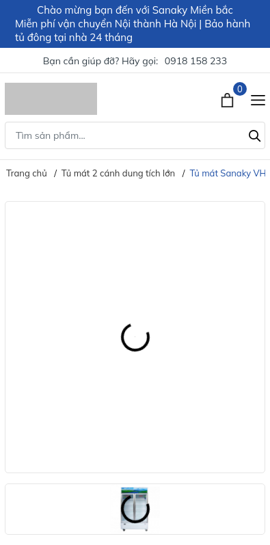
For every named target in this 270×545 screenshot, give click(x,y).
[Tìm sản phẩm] (135, 135)
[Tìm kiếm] (255, 134)
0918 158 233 (196, 61)
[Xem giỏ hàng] (228, 98)
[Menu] (258, 98)
